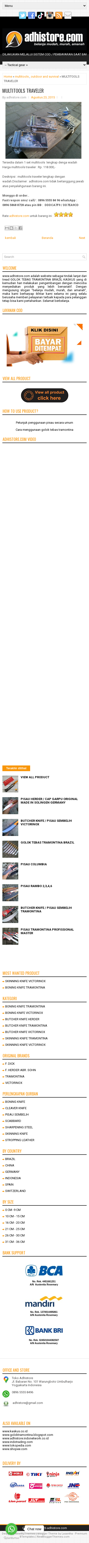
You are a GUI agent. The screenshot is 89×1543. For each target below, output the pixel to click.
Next (82, 238)
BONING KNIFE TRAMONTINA (25, 987)
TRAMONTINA (14, 1076)
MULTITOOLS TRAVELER (23, 90)
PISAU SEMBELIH (17, 1114)
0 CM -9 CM (13, 1210)
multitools (22, 76)
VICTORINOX (13, 1083)
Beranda (47, 238)
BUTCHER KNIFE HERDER (22, 1019)
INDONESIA (13, 1178)
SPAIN (9, 1184)
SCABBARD (13, 1121)
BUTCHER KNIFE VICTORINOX (25, 1032)
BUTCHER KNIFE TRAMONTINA (26, 1025)
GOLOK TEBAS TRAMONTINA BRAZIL (47, 842)
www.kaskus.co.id (15, 1431)
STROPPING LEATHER (19, 1140)
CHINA (9, 1165)
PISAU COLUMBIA (34, 864)
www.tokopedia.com (16, 1445)
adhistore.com (19, 216)
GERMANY (12, 1172)
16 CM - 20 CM (15, 1222)
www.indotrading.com (17, 1442)
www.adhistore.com (16, 276)
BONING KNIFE (15, 1101)
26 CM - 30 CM (15, 1235)
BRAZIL (10, 1159)
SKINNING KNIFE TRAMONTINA (26, 1038)
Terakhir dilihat (16, 768)
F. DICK (10, 1063)
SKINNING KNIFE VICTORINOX (25, 981)
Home (8, 76)
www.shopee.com (14, 1449)
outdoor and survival (45, 76)
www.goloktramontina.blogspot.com (27, 1435)
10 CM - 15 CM (15, 1216)
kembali (10, 238)
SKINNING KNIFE (16, 1133)
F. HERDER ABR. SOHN (20, 1070)
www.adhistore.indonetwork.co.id (25, 1438)
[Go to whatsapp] (11, 1529)
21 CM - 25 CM (15, 1229)
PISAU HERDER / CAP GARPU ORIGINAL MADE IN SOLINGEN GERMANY (49, 800)
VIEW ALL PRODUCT (35, 777)
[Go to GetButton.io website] (11, 1538)
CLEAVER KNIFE (16, 1108)
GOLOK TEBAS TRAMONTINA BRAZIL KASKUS (42, 279)
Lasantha (67, 1533)
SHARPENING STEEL (19, 1127)
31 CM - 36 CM (15, 1242)
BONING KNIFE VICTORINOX (24, 1013)
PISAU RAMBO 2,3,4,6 (36, 886)
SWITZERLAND (15, 1191)
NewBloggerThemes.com (53, 1536)
